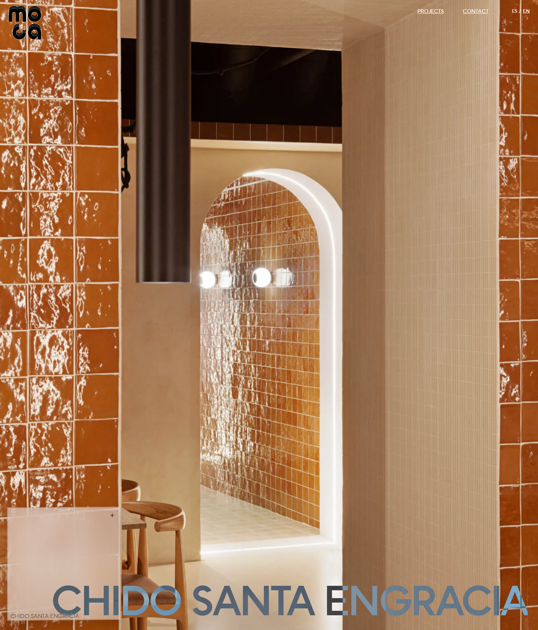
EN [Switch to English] (526, 11)
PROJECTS (431, 11)
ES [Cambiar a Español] (514, 11)
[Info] (112, 515)
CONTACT (476, 11)
